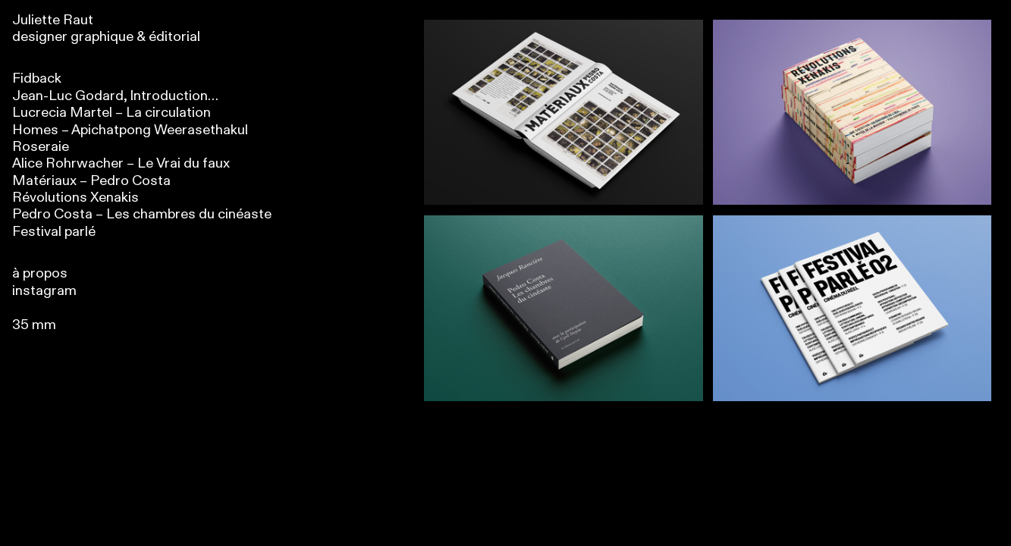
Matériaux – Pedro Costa (91, 180)
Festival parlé (54, 231)
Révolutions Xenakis (75, 197)
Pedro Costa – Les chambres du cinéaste (142, 214)
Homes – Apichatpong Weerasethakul (130, 130)
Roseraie (40, 146)
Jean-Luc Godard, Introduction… (115, 95)
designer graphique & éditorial (106, 36)
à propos (40, 273)
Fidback (36, 78)
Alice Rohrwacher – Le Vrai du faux (121, 163)
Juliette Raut (52, 20)
